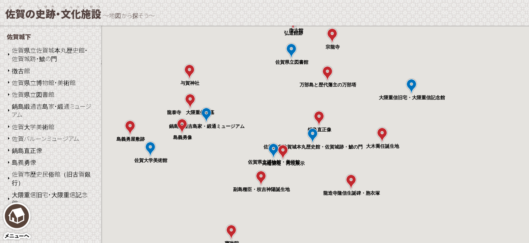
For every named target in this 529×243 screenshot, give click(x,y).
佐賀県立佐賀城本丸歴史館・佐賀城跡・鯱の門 (50, 54)
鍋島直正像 (27, 150)
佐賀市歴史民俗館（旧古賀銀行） (51, 178)
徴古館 (21, 70)
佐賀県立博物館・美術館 (44, 82)
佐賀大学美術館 (33, 126)
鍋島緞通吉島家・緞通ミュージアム (51, 110)
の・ (53, 13)
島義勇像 (24, 162)
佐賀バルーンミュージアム (45, 138)
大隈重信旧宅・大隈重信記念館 (50, 198)
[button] (312, 135)
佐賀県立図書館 (33, 94)
